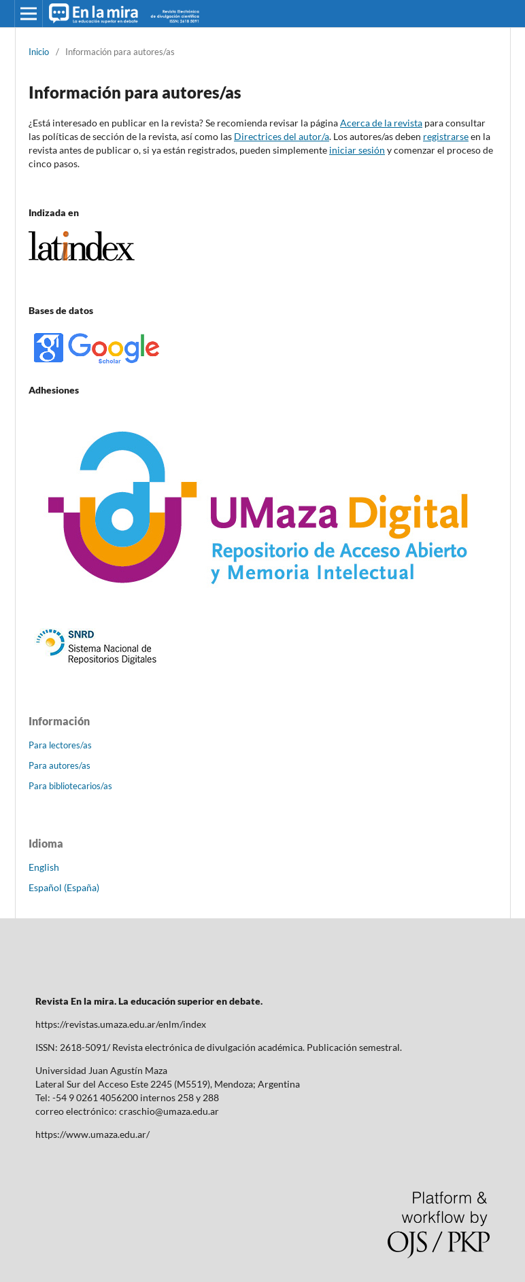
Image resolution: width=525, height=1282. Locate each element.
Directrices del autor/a (281, 136)
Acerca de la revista (381, 122)
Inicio (39, 51)
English (44, 867)
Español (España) (64, 887)
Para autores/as (59, 765)
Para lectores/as (60, 745)
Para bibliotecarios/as (70, 785)
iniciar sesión (357, 150)
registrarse (446, 136)
